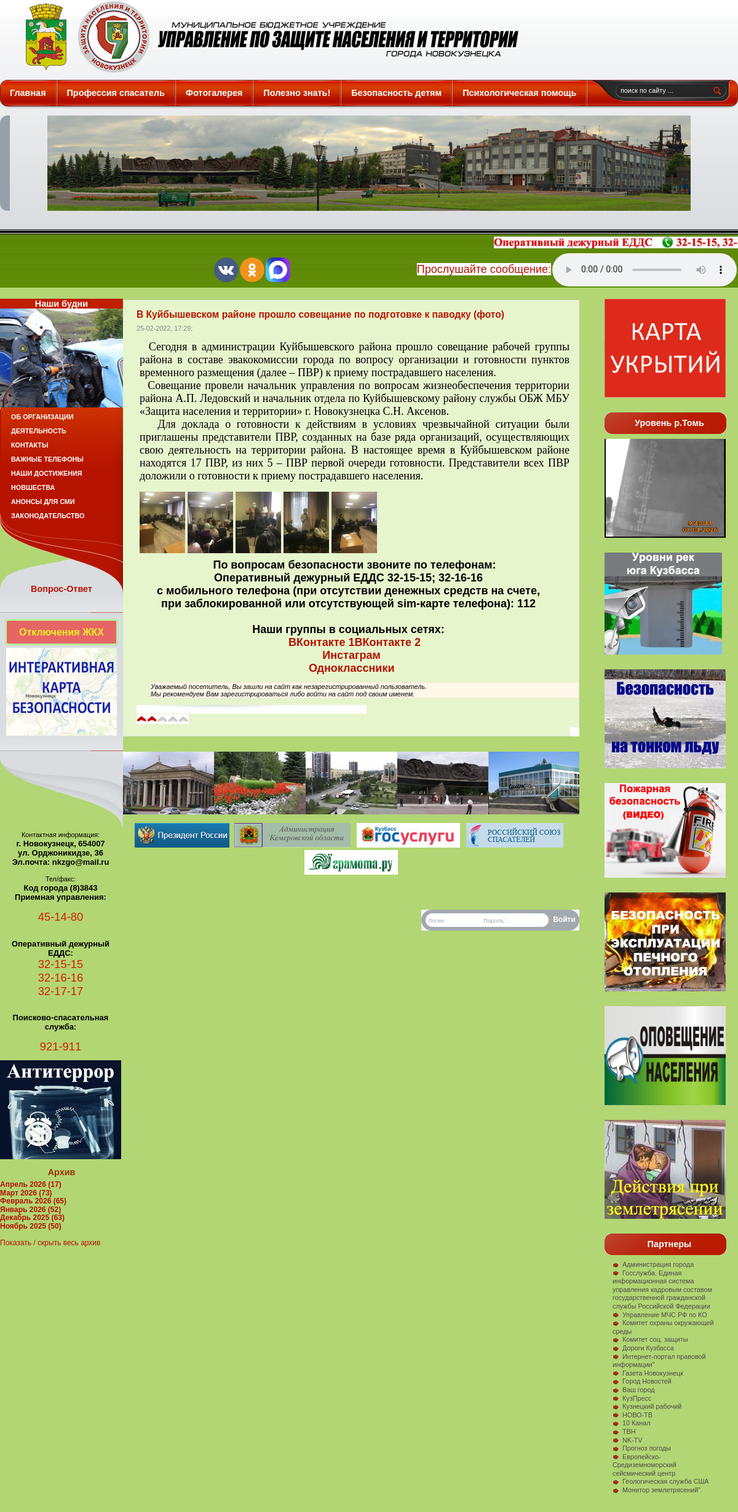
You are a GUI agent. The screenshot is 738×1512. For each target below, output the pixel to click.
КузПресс (632, 1398)
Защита (266, 37)
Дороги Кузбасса (643, 1348)
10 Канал (632, 1423)
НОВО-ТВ (633, 1415)
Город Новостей (642, 1381)
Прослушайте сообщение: (484, 269)
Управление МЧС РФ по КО (660, 1314)
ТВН (624, 1431)
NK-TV (627, 1440)
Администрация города (653, 1264)
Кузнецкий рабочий (647, 1406)
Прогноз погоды (642, 1448)
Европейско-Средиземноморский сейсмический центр (644, 1465)
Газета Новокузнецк (648, 1373)
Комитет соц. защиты (650, 1339)
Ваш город (634, 1389)
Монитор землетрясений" (656, 1490)
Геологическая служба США (661, 1481)
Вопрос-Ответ (61, 589)
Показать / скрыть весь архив (50, 1242)
